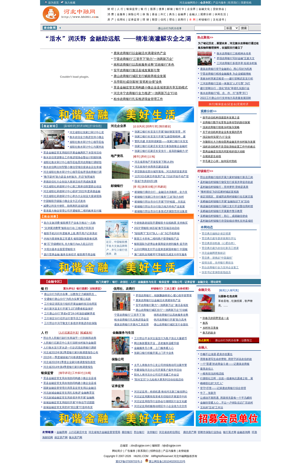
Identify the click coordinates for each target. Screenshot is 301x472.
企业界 (191, 9)
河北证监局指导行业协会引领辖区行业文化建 (160, 401)
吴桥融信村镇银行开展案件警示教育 (221, 211)
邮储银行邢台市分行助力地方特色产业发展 (160, 206)
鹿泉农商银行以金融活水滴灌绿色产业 (140, 53)
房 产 (110, 19)
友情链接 (183, 450)
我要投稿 (246, 2)
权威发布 (86, 332)
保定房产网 (61, 437)
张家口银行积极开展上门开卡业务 (154, 352)
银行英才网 (229, 432)
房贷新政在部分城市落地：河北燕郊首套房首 (161, 171)
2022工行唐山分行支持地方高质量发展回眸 (225, 98)
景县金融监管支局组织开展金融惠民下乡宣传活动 (72, 152)
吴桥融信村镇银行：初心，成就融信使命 (224, 216)
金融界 (182, 14)
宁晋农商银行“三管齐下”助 (129, 314)
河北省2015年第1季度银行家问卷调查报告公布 (70, 352)
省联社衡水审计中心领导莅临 (87, 142)
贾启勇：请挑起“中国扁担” (217, 257)
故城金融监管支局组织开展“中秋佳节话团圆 (68, 402)
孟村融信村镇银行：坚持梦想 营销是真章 (224, 186)
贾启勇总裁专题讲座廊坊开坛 (219, 238)
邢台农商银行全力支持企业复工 (220, 267)
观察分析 (206, 14)
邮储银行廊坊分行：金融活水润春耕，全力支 (161, 192)
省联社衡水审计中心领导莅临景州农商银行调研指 (72, 162)
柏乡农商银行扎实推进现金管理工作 (138, 99)
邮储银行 (117, 186)
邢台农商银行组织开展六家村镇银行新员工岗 (226, 177)
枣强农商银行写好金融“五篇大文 (236, 58)
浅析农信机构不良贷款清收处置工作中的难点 (229, 146)
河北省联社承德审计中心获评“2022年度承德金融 (71, 191)
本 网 (192, 19)
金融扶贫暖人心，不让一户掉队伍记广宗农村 (226, 402)
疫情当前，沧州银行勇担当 (217, 262)
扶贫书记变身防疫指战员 (216, 272)
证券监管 (134, 19)
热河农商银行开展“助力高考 (170, 319)
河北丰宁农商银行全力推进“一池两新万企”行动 (145, 93)
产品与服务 (219, 2)
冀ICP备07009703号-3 (129, 461)
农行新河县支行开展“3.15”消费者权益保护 (68, 308)
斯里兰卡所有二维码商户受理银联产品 (156, 238)
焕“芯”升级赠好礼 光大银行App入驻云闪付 (68, 243)
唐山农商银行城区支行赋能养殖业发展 (140, 76)
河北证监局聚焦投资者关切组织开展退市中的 (160, 396)
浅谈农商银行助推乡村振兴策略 (221, 127)
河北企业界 (118, 126)
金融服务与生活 (147, 282)
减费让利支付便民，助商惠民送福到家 (65, 205)
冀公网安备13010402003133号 (167, 461)
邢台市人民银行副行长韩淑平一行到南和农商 (69, 337)
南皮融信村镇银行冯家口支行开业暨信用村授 (226, 206)
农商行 (182, 19)
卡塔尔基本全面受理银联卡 (60, 249)
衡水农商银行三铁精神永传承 (234, 53)
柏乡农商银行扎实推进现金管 (131, 319)
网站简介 (117, 450)
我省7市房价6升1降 (146, 181)
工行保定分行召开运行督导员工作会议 (66, 318)
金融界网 (62, 432)
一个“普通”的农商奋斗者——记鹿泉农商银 (224, 363)
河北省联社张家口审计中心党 (87, 132)
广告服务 (130, 450)
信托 (163, 19)
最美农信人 (206, 368)
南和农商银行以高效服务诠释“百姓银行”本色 (144, 64)
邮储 (170, 9)
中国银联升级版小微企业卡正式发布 (64, 201)
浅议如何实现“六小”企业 (217, 136)
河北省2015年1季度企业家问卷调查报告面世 (69, 362)
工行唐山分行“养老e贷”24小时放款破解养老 (69, 313)
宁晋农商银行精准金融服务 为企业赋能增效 (225, 73)
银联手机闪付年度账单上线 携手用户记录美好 (70, 233)
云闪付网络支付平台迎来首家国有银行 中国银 (161, 249)
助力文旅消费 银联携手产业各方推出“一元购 (70, 222)
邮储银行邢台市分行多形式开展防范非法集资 (161, 211)
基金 (155, 14)
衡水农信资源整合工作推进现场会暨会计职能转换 (72, 157)
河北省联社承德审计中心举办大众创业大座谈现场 (72, 196)
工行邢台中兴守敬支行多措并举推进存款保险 (70, 323)
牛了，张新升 (208, 393)
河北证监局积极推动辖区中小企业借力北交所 (160, 406)
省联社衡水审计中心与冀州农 (87, 146)
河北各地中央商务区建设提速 (152, 166)
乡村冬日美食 (210, 327)
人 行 (120, 9)
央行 (211, 104)
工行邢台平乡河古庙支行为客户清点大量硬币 (160, 338)
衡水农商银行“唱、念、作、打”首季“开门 (224, 93)
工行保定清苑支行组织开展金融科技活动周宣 (70, 303)
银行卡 (180, 9)
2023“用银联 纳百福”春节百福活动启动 (156, 228)
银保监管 (132, 9)
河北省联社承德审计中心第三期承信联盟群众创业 (72, 186)
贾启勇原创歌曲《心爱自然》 (219, 243)
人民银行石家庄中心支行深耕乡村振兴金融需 (69, 342)
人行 (133, 282)
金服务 (121, 14)
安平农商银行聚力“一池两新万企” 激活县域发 (162, 305)
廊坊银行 (127, 432)
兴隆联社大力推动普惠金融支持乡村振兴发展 (229, 141)
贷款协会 (218, 9)
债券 (161, 9)
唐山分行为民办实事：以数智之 (233, 340)
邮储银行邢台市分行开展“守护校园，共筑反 (160, 201)
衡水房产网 (75, 437)
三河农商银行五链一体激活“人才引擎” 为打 (225, 83)
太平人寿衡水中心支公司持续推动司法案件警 (160, 365)
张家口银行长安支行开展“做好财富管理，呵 (160, 131)
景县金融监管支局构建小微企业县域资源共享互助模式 (151, 87)
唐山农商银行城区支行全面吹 (171, 324)
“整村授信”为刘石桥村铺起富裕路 (219, 191)
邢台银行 (139, 432)
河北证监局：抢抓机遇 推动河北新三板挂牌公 (161, 391)
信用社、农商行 (124, 288)
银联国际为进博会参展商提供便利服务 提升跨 (161, 243)
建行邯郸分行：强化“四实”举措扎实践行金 (224, 88)
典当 (172, 14)
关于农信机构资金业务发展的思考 (222, 132)
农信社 (124, 282)
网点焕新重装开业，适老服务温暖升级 (156, 343)
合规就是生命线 (212, 156)
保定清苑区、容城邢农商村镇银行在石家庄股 (226, 196)
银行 (115, 282)
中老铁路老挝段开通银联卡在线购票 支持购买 (161, 222)
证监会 (232, 104)
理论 (172, 19)
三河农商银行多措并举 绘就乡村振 (237, 63)
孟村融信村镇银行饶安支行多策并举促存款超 (226, 182)
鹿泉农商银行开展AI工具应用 (131, 324)
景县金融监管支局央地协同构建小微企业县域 (69, 378)
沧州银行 (152, 432)
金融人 (193, 14)
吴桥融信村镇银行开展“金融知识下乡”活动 (224, 201)
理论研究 (216, 282)
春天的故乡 (209, 332)
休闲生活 (220, 14)
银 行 (144, 9)
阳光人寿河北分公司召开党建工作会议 (156, 374)
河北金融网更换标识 (213, 252)
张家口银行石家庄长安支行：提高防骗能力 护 (161, 151)
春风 (205, 322)
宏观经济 (243, 104)
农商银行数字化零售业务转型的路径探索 (226, 122)
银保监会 (221, 104)
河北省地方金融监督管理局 (104, 432)
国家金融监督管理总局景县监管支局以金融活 (69, 387)
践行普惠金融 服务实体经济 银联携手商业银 (70, 254)
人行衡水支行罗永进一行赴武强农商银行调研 (69, 347)
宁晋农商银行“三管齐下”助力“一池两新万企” (143, 59)
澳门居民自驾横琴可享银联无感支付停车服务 (160, 254)
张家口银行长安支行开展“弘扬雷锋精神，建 (160, 136)
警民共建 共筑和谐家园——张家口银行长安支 (161, 141)
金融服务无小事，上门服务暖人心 (154, 348)
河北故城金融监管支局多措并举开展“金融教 (68, 397)
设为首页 (53, 2)
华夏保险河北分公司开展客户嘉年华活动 (158, 369)
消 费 (110, 14)
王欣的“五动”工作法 (211, 407)
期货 (155, 19)
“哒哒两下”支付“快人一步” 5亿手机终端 (156, 233)
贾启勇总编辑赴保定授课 (216, 233)
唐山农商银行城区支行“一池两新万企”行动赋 (162, 310)
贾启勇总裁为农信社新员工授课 (220, 248)
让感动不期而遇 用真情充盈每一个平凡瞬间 (226, 397)
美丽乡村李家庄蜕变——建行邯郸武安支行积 (226, 78)
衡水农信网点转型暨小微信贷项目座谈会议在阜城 (72, 167)
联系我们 (233, 2)
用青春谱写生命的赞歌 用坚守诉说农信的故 (226, 359)
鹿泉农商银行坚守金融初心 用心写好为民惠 (226, 68)
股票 (153, 9)
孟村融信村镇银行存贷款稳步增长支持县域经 (226, 220)
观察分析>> (208, 111)
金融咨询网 (243, 432)
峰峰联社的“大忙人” (211, 383)
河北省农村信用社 (169, 432)
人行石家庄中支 (68, 332)
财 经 (110, 9)
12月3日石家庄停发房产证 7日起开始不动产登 (162, 176)
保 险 (145, 14)
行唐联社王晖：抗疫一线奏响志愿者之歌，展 (226, 378)
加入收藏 (70, 2)
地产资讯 (117, 156)
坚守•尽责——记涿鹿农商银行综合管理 (223, 388)
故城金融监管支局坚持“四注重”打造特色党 (68, 407)
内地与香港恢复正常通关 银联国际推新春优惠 (70, 238)
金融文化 (204, 9)
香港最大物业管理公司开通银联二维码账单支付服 (72, 210)
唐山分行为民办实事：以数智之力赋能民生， (70, 294)
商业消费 (50, 216)
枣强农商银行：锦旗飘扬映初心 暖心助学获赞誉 (164, 295)
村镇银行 (204, 19)
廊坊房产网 (189, 432)
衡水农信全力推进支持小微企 (87, 137)
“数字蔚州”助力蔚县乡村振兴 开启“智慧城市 (69, 176)
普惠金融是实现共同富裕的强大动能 (224, 151)
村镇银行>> (205, 171)
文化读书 (218, 19)
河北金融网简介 (188, 2)
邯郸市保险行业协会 (210, 432)
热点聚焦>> (205, 37)
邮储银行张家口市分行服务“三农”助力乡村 (159, 196)
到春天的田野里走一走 (216, 318)
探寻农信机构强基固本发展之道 (221, 117)
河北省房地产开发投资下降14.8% (154, 161)
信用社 (121, 19)
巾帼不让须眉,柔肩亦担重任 (216, 354)
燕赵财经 (50, 126)
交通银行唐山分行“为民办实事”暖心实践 (67, 299)
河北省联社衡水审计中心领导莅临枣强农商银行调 (72, 171)
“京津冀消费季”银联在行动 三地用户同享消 (69, 228)
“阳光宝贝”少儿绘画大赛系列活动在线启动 (158, 379)
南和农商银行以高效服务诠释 (171, 314)
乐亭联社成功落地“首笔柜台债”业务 (138, 81)
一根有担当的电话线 (212, 373)
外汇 (163, 14)
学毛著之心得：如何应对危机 (220, 161)
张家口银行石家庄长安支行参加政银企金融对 (161, 146)
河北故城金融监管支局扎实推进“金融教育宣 (68, 392)
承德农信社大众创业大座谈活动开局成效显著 (69, 181)
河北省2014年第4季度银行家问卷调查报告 (68, 367)
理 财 (145, 19)
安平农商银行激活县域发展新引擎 (137, 70)
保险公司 (134, 14)
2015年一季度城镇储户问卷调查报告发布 (67, 357)
